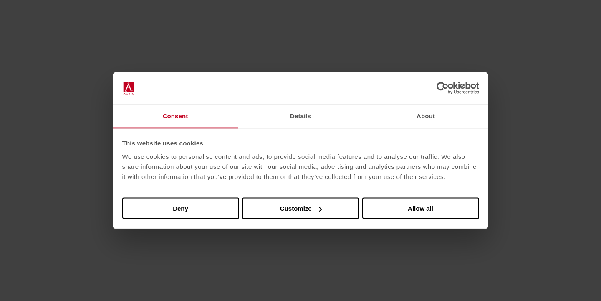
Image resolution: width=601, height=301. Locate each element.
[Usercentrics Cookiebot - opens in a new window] (442, 88)
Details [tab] (300, 115)
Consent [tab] (175, 115)
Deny (180, 208)
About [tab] (426, 115)
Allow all (420, 208)
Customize (301, 208)
